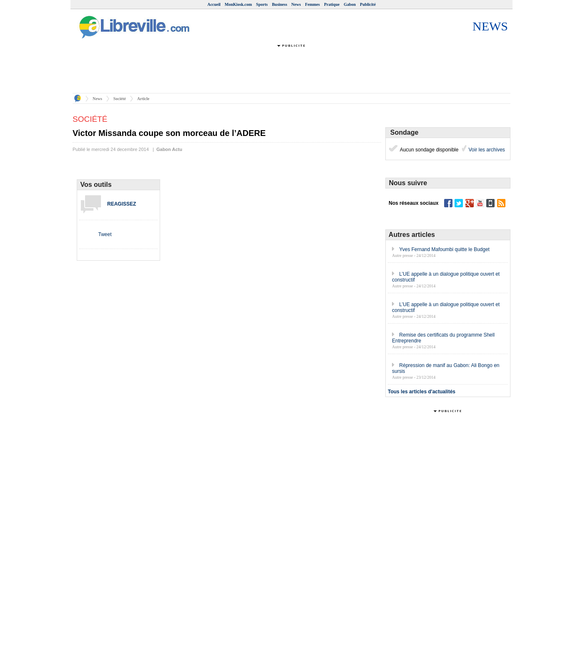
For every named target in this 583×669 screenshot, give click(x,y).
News (296, 4)
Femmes (312, 4)
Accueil (214, 4)
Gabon (350, 4)
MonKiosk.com (238, 4)
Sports (262, 4)
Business (279, 4)
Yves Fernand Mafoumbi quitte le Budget (444, 249)
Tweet (104, 234)
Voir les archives (486, 150)
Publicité (368, 4)
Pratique (331, 4)
